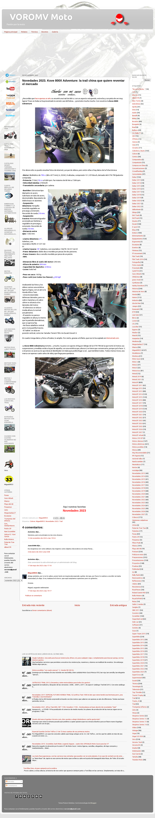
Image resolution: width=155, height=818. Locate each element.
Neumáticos (136, 464)
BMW (134, 118)
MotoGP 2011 (137, 385)
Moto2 (134, 365)
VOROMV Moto (39, 17)
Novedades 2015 (138, 479)
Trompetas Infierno (139, 707)
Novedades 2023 (52, 521)
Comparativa (137, 159)
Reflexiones (136, 581)
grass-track (136, 280)
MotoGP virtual (137, 435)
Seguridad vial (137, 619)
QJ (133, 572)
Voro (134, 739)
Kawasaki (135, 309)
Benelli (134, 116)
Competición (136, 162)
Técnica (34, 32)
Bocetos (44, 32)
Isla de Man (136, 303)
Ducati (134, 224)
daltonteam (136, 209)
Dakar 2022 (136, 206)
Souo (134, 631)
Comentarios (11, 786)
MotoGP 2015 (137, 397)
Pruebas (135, 566)
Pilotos (134, 546)
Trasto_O (135, 701)
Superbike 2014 (138, 645)
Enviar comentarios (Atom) (42, 610)
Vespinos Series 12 (139, 719)
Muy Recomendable (139, 453)
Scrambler (136, 616)
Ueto (6, 510)
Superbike (136, 637)
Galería (55, 32)
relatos (135, 584)
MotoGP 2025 (137, 426)
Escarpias (7, 516)
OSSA (134, 525)
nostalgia (135, 470)
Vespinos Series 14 (139, 725)
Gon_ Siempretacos (9, 525)
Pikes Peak (136, 543)
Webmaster (136, 751)
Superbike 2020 (138, 663)
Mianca (6, 501)
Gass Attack (8, 498)
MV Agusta (136, 456)
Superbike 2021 (138, 666)
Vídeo (134, 727)
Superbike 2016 (138, 651)
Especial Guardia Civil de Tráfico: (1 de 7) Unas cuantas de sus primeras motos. (61, 731)
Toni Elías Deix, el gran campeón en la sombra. (40, 768)
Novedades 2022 (138, 500)
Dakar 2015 (136, 186)
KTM (134, 312)
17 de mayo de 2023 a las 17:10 (40, 565)
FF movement (137, 253)
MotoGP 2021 (137, 415)
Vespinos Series (138, 716)
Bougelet (135, 124)
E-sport (135, 227)
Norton (134, 467)
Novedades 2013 (138, 473)
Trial (133, 704)
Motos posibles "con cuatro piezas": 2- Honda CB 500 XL (53, 670)
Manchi (134, 335)
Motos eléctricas (138, 444)
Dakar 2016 (136, 189)
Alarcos (135, 95)
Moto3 (134, 368)
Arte (134, 110)
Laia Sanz (135, 315)
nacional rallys (137, 459)
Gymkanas (136, 283)
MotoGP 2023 (137, 420)
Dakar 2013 (136, 180)
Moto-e (135, 362)
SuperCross (136, 675)
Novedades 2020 (138, 494)
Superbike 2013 (138, 642)
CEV (133, 136)
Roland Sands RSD (139, 593)
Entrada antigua (118, 605)
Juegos (135, 306)
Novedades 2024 (138, 505)
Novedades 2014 (138, 476)
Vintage (135, 730)
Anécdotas (136, 104)
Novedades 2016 (138, 482)
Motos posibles (138, 447)
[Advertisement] (75, 54)
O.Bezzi (135, 517)
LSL (133, 324)
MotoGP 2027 (137, 432)
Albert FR (7, 547)
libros (134, 318)
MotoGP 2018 (137, 406)
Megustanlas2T (10, 513)
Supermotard (137, 678)
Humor (134, 297)
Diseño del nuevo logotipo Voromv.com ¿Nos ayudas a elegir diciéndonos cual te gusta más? (66, 719)
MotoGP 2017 (137, 403)
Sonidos (135, 628)
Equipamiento (137, 239)
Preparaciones (137, 557)
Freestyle (135, 268)
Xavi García (136, 754)
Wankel (135, 748)
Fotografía (136, 262)
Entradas (10, 781)
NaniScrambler (137, 461)
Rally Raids (136, 575)
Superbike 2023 (138, 672)
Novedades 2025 (138, 508)
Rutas (134, 601)
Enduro (134, 233)
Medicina (135, 341)
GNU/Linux (136, 277)
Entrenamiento (137, 236)
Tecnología (136, 686)
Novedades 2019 (138, 491)
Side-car (135, 622)
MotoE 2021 (136, 379)
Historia (135, 288)
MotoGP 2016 (137, 400)
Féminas (135, 250)
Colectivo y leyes (138, 151)
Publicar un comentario (33, 596)
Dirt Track (135, 215)
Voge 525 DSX (137, 736)
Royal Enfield (137, 598)
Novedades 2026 (138, 511)
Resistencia (136, 587)
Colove (32, 521)
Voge (134, 733)
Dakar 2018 (136, 195)
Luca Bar (135, 327)
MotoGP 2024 (137, 423)
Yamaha (135, 757)
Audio (134, 113)
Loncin (134, 321)
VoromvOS (136, 745)
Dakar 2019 (136, 198)
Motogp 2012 (137, 388)
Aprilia (134, 107)
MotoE (134, 374)
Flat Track (135, 256)
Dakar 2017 (136, 192)
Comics (135, 157)
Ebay (134, 230)
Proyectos (136, 563)
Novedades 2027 (138, 514)
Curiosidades (137, 174)
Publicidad (136, 569)
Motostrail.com (112, 338)
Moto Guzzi (136, 359)
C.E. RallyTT (136, 133)
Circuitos (135, 148)
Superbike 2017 (138, 654)
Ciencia (134, 142)
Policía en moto (137, 554)
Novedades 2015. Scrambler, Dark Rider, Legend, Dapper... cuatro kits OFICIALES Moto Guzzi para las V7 (70, 744)
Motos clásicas (137, 441)
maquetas (136, 338)
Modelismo (136, 353)
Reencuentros (137, 578)
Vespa (134, 713)
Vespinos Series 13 (139, 722)
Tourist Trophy (137, 695)
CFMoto (135, 139)
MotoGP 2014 (137, 394)
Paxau (6, 495)
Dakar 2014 (136, 183)
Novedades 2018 (138, 488)
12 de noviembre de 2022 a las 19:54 (41, 538)
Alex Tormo (136, 101)
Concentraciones (138, 168)
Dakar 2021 (136, 203)
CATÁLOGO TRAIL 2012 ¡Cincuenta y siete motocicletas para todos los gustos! (61, 682)
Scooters (135, 613)
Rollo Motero (9, 539)
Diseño (134, 221)
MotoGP (135, 382)
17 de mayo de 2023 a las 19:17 (40, 591)
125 (133, 92)
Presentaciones (138, 560)
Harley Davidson (138, 286)
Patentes (135, 531)
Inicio (77, 605)
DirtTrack (135, 218)
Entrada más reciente (33, 605)
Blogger (93, 803)
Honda (134, 294)
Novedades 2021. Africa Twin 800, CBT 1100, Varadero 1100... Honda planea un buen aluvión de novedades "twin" (74, 707)
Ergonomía (136, 242)
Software (135, 625)
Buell (134, 127)
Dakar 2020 (136, 201)
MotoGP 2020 (137, 412)
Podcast (135, 552)
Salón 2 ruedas (137, 604)
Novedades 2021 (138, 497)
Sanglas (135, 607)
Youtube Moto (137, 760)
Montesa (135, 356)
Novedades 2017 (138, 485)
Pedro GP (7, 528)
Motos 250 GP (137, 438)
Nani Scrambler (9, 531)
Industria (135, 300)
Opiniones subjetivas (140, 520)
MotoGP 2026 (137, 429)
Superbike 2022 (138, 669)
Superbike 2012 (138, 639)
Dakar (134, 177)
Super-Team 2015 (139, 634)
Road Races (136, 590)
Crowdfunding (137, 171)
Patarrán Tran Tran (139, 528)
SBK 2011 (136, 610)
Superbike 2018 (138, 657)
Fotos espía (136, 265)
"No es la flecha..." (138, 89)
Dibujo (134, 212)
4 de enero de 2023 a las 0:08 (39, 552)
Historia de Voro (138, 291)
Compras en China (138, 165)
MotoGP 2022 (137, 417)
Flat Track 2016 (138, 259)
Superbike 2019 (138, 660)
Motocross (136, 371)
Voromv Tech (137, 742)
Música (134, 450)
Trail (60, 521)
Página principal (10, 32)
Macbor (135, 332)
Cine (133, 145)
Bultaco (135, 130)
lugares (135, 330)
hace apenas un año (43, 98)
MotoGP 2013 (137, 391)
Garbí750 (135, 271)
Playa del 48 (8, 504)
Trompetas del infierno (9, 520)
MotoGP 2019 (137, 409)
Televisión (136, 689)
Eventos (135, 247)
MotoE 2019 (136, 376)
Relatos (24, 32)
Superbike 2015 (138, 648)
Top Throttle (137, 692)
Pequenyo (8, 507)
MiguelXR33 (40, 521)
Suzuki (134, 681)
